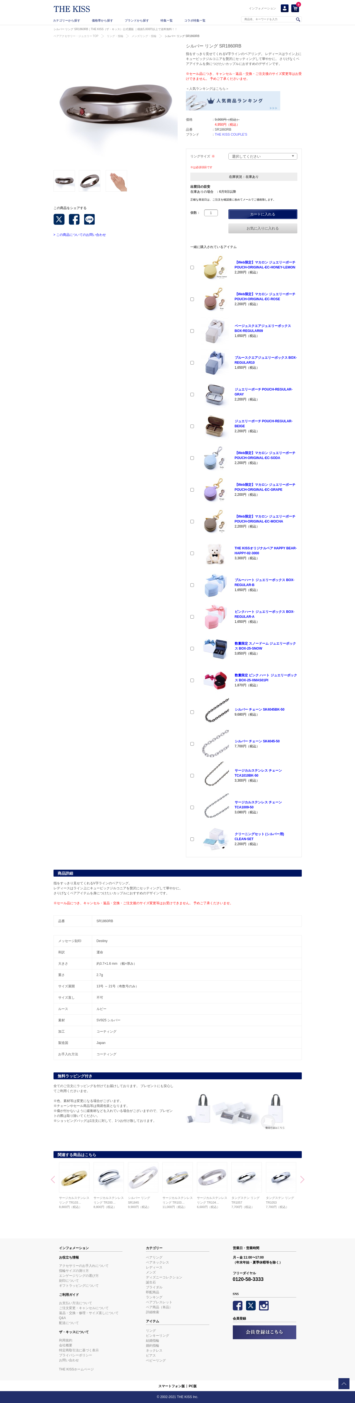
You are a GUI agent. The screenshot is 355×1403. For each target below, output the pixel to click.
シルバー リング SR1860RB (182, 36)
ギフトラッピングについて (79, 1286)
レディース (154, 1267)
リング (151, 1331)
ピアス (151, 1355)
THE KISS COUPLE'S (231, 134)
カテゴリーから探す (66, 20)
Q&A (62, 1318)
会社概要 (65, 1345)
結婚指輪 (152, 1341)
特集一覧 (167, 20)
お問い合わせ (69, 1360)
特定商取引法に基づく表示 (79, 1350)
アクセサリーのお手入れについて (84, 1266)
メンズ (151, 1272)
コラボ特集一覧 (194, 20)
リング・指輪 (115, 36)
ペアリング (154, 1257)
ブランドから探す (137, 20)
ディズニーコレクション (164, 1277)
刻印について (69, 1281)
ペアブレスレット (159, 1302)
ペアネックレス (157, 1262)
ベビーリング (156, 1360)
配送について (69, 1323)
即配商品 (152, 1292)
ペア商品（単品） (159, 1307)
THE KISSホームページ (76, 1369)
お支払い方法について (75, 1303)
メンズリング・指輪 (144, 36)
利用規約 (65, 1340)
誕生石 (151, 1282)
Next (302, 1180)
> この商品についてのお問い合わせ (80, 235)
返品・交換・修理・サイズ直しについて (89, 1313)
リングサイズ (202, 156)
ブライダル (154, 1287)
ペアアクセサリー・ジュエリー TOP (76, 36)
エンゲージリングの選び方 (79, 1276)
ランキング (154, 1297)
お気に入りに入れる (263, 228)
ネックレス (154, 1350)
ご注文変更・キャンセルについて (84, 1308)
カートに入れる (262, 214)
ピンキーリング (157, 1336)
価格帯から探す (102, 20)
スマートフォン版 (171, 1386)
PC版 (193, 1386)
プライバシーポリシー (75, 1355)
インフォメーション (262, 8)
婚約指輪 (152, 1345)
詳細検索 (152, 1312)
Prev (53, 1180)
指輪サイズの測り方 (74, 1271)
